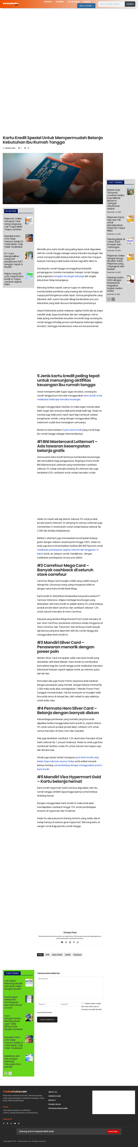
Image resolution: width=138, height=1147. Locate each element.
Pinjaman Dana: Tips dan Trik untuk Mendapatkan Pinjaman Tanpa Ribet (116, 223)
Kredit (67, 954)
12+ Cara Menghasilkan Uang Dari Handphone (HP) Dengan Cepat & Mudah (13, 260)
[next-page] (10, 1073)
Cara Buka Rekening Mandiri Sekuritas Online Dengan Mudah (13, 984)
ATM (47, 954)
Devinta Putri (10, 148)
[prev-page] (6, 1073)
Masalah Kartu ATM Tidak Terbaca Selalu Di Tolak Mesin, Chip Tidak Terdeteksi (13, 241)
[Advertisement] (69, 28)
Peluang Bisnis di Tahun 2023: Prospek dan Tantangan (116, 243)
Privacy (52, 1100)
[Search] (130, 4)
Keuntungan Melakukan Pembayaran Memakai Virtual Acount (13, 1002)
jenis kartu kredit (73, 429)
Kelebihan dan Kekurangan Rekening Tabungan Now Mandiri (12, 1061)
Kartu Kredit (57, 954)
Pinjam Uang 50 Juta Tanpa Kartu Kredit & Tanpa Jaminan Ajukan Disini (13, 279)
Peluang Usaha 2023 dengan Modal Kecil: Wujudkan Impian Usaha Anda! (115, 284)
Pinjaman (77, 954)
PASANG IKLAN (54, 1104)
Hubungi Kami (54, 1096)
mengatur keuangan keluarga (68, 276)
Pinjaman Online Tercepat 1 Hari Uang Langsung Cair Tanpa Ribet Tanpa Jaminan (13, 224)
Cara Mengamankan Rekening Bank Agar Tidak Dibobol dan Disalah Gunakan (13, 1022)
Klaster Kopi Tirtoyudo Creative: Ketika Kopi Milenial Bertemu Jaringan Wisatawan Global (115, 199)
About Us (52, 1092)
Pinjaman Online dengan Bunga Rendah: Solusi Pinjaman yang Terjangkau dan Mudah (116, 262)
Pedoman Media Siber (58, 1108)
